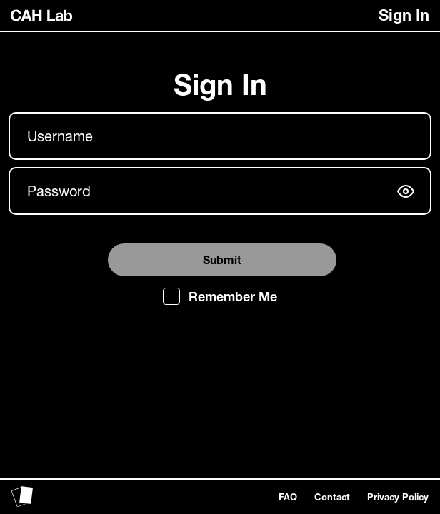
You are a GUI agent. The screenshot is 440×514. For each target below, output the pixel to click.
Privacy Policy (398, 497)
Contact (332, 497)
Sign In (404, 15)
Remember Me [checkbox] (233, 296)
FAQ (288, 497)
